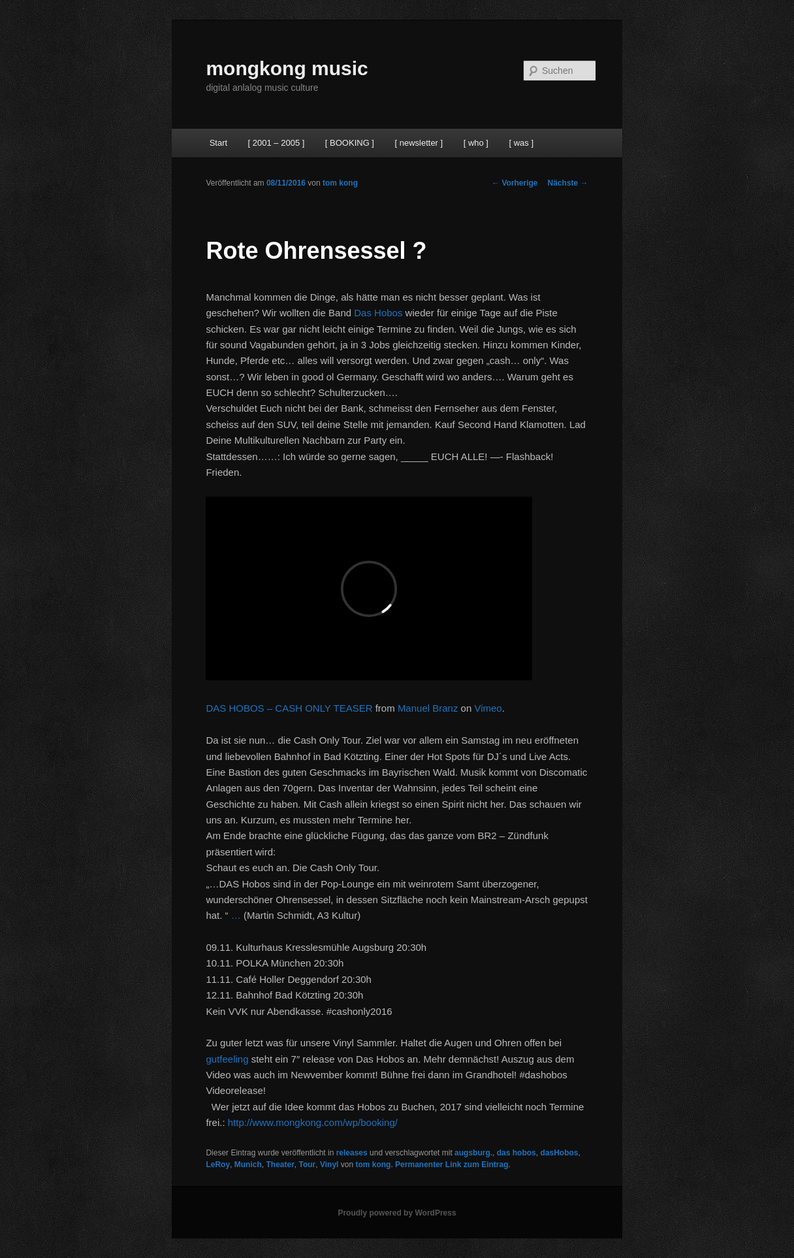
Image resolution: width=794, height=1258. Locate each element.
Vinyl (329, 1164)
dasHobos (559, 1152)
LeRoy (218, 1164)
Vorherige (514, 183)
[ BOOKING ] (349, 143)
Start (218, 143)
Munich (248, 1164)
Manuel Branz (428, 708)
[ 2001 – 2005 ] (276, 143)
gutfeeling (227, 1059)
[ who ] (476, 143)
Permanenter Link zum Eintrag (451, 1164)
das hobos (516, 1152)
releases (352, 1152)
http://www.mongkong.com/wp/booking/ (313, 1122)
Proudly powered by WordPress (397, 1212)
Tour (307, 1164)
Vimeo (487, 708)
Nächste (568, 183)
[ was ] (521, 143)
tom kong (340, 183)
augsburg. (473, 1152)
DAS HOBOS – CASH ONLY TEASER (289, 708)
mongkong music (287, 68)
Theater (280, 1164)
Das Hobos (378, 312)
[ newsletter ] (418, 143)
